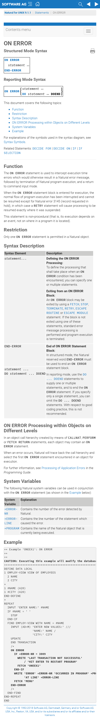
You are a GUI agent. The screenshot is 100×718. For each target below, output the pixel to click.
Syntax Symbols (14, 142)
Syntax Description (24, 118)
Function (18, 109)
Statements (42, 12)
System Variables (24, 127)
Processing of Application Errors (63, 468)
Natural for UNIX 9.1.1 (18, 12)
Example (18, 131)
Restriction (19, 114)
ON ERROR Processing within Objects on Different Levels (51, 122)
